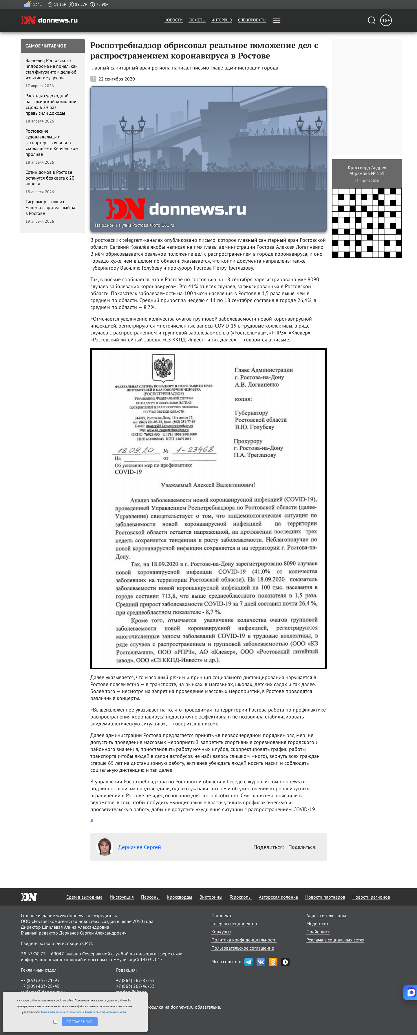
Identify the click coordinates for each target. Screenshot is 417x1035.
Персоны (150, 897)
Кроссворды (179, 897)
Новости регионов (371, 897)
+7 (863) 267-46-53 (135, 986)
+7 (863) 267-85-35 (135, 980)
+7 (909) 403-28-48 (40, 986)
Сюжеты (197, 20)
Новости (173, 20)
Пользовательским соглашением (61, 1012)
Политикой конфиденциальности (105, 1012)
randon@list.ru (131, 992)
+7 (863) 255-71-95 (40, 980)
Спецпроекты (252, 20)
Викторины (211, 897)
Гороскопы (241, 897)
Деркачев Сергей (128, 847)
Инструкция (122, 897)
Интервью (221, 20)
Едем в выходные (84, 897)
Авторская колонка (278, 897)
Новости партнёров (325, 897)
